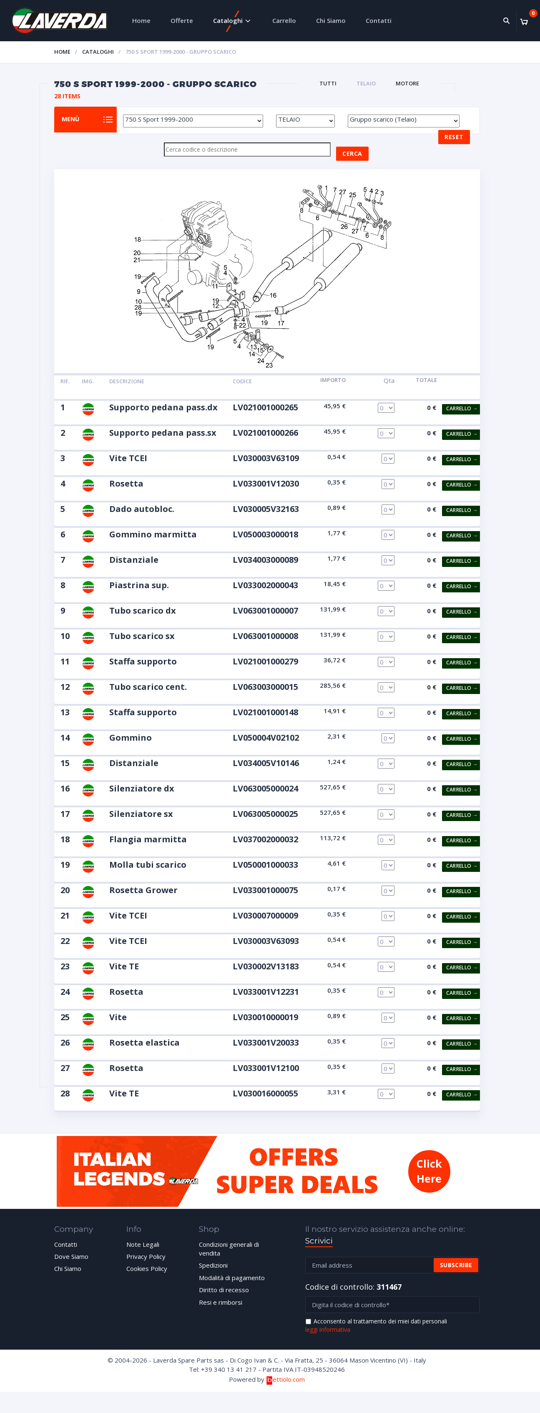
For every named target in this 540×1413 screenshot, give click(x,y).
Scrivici (319, 1251)
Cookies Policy (146, 1279)
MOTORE (407, 83)
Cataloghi (228, 20)
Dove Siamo (71, 1266)
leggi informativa (327, 1340)
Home (141, 20)
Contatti (379, 20)
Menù (76, 125)
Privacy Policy (146, 1266)
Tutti (328, 83)
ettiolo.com (285, 1389)
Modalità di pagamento (232, 1287)
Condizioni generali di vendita (229, 1258)
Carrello (284, 20)
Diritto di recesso (224, 1300)
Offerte (182, 20)
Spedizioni (213, 1275)
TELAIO (366, 83)
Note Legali (142, 1254)
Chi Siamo (331, 20)
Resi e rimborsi (220, 1312)
